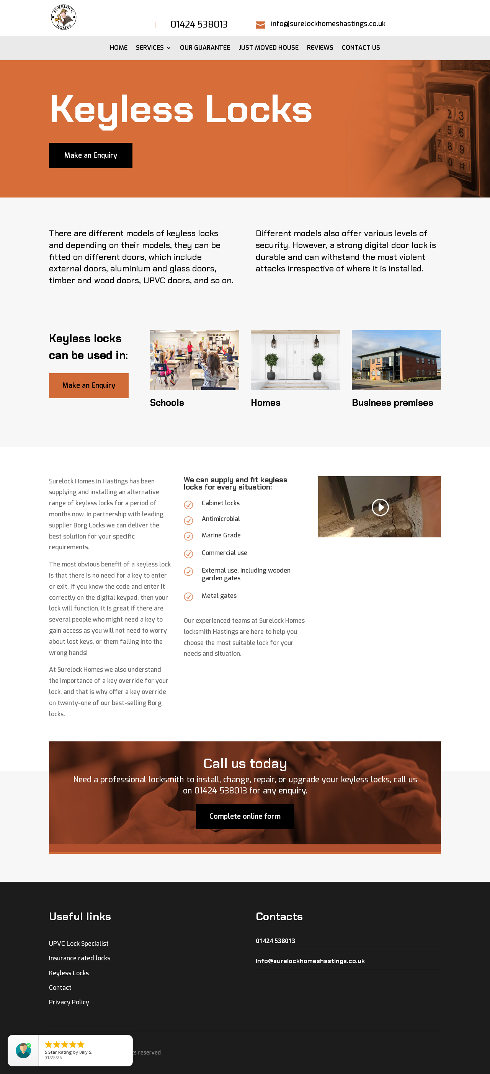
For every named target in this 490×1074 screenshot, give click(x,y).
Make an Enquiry (90, 155)
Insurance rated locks (79, 958)
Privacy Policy (69, 1002)
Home (118, 48)
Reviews (320, 48)
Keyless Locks (69, 973)
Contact (60, 988)
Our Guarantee (205, 48)
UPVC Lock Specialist (79, 944)
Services (150, 48)
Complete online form (245, 855)
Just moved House (268, 48)
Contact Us (361, 48)
